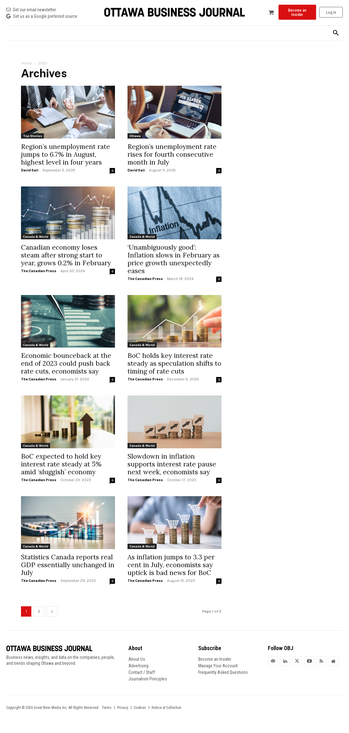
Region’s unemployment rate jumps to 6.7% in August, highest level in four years (65, 154)
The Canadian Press (38, 271)
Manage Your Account (218, 665)
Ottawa (135, 136)
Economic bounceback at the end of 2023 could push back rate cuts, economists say (66, 363)
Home (26, 63)
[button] (336, 33)
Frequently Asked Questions (223, 672)
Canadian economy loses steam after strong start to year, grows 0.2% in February (66, 255)
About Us (136, 659)
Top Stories (32, 136)
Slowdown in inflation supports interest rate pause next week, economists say (172, 464)
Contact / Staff (141, 672)
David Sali (29, 170)
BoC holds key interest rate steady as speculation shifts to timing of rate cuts (174, 363)
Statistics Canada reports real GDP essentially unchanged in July (67, 565)
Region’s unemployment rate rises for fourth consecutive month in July (172, 154)
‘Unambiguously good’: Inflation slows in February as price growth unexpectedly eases (174, 259)
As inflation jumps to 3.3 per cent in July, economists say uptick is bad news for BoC (171, 565)
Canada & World (35, 236)
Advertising (138, 665)
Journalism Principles (147, 678)
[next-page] (52, 611)
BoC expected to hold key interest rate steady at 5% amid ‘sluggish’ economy (61, 464)
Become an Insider (214, 659)
